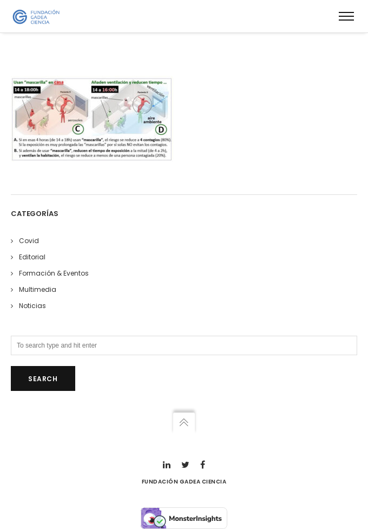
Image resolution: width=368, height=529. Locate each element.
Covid (29, 240)
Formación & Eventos (54, 273)
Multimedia (37, 289)
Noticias (32, 305)
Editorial (32, 257)
